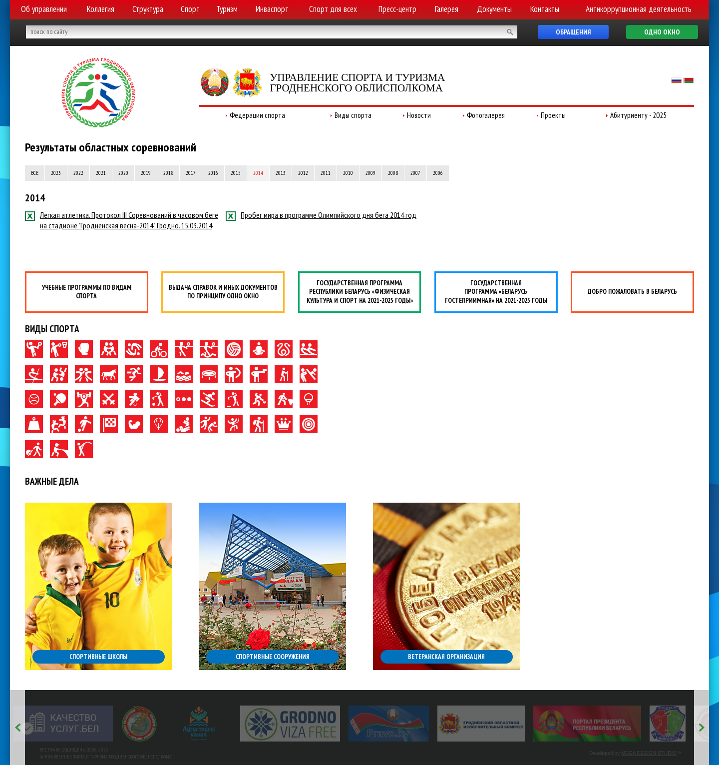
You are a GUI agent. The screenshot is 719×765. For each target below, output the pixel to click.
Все (34, 172)
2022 (78, 172)
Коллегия (100, 8)
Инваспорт (272, 8)
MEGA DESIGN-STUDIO (649, 753)
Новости (419, 115)
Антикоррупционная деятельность (639, 8)
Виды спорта (353, 115)
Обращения (573, 31)
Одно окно (662, 31)
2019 (146, 172)
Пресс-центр (397, 8)
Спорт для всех (333, 8)
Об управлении (44, 8)
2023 (56, 172)
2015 (236, 172)
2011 (326, 172)
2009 (370, 172)
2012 (303, 172)
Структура (147, 8)
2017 (191, 172)
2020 (123, 172)
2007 (415, 172)
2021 (101, 172)
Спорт (190, 8)
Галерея (446, 8)
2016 (213, 172)
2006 (438, 172)
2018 (168, 172)
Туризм (227, 8)
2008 (393, 172)
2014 (258, 172)
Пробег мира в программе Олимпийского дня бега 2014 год (321, 215)
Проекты (553, 115)
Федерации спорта (257, 115)
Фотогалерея (486, 115)
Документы (494, 8)
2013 (281, 172)
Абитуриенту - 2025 (638, 115)
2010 (348, 172)
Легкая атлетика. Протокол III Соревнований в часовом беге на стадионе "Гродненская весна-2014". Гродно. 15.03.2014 (121, 220)
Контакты (544, 8)
